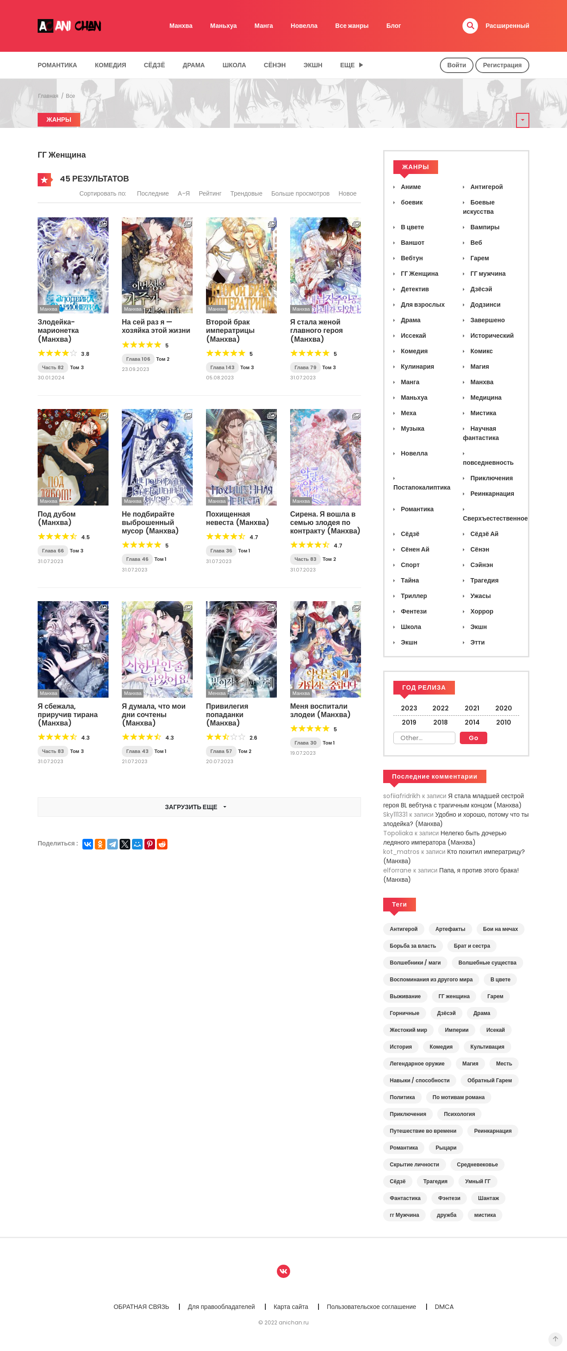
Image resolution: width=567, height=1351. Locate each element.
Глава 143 (222, 367)
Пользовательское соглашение (371, 1306)
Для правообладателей (221, 1306)
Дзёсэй (480, 289)
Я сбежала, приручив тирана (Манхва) (68, 714)
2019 (409, 722)
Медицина (485, 397)
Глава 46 (137, 559)
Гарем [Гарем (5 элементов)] (495, 996)
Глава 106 (138, 359)
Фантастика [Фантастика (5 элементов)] (405, 1198)
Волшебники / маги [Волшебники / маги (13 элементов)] (415, 962)
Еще (347, 65)
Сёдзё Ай (483, 533)
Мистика (482, 413)
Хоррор (481, 611)
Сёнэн (275, 65)
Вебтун (411, 258)
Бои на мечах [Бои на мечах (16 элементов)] (500, 929)
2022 (440, 708)
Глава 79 (305, 367)
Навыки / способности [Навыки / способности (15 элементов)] (420, 1080)
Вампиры (484, 227)
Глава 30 (306, 742)
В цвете (412, 227)
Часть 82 (53, 367)
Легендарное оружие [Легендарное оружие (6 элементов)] (417, 1063)
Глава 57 (221, 751)
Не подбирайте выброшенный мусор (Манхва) (150, 522)
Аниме (410, 186)
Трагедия (484, 580)
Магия (479, 366)
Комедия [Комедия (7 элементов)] (441, 1046)
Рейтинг (210, 193)
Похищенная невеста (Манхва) (237, 518)
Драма (194, 65)
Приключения (491, 478)
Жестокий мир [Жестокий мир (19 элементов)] (408, 1030)
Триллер (413, 595)
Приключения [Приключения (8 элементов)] (408, 1114)
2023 (409, 708)
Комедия (110, 65)
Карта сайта (291, 1306)
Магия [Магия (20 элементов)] (470, 1063)
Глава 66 (53, 550)
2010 (503, 722)
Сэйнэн (481, 564)
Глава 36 (221, 550)
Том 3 (77, 367)
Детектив (414, 289)
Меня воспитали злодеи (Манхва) (320, 710)
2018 (440, 722)
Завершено (487, 320)
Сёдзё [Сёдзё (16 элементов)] (398, 1181)
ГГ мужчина (487, 273)
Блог (393, 25)
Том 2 (163, 359)
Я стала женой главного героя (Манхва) (316, 330)
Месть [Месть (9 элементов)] (504, 1063)
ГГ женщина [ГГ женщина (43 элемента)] (454, 996)
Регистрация (502, 65)
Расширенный (507, 25)
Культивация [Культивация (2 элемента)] (487, 1046)
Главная (48, 96)
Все (70, 96)
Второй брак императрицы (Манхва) (230, 330)
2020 (503, 708)
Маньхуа (223, 25)
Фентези (413, 611)
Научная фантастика (481, 433)
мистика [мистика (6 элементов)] (485, 1215)
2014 (472, 722)
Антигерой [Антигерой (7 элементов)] (404, 929)
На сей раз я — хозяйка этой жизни (156, 326)
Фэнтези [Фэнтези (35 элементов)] (449, 1198)
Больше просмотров (300, 193)
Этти (477, 642)
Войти (456, 65)
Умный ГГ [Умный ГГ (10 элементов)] (477, 1181)
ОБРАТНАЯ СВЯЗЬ (141, 1306)
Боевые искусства (479, 207)
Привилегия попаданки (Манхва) (227, 714)
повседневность (488, 462)
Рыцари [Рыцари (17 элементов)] (445, 1147)
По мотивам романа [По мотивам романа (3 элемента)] (459, 1097)
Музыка (412, 428)
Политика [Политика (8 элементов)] (402, 1097)
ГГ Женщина (419, 273)
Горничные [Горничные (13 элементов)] (404, 1013)
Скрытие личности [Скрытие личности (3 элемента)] (414, 1164)
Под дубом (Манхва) (57, 518)
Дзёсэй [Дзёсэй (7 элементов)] (446, 1013)
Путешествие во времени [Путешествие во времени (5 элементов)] (423, 1131)
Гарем (479, 258)
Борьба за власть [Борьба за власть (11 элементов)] (413, 946)
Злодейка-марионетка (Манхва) (58, 330)
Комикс (481, 351)
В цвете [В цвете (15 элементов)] (500, 979)
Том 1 (161, 559)
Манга (264, 25)
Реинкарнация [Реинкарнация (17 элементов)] (493, 1131)
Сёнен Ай (414, 549)
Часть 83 (305, 559)
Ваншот (412, 242)
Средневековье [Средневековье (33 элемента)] (477, 1164)
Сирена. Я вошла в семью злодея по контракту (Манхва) (325, 522)
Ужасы (480, 595)
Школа (234, 65)
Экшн (312, 65)
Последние (153, 193)
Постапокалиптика (421, 487)
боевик (411, 202)
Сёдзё (154, 65)
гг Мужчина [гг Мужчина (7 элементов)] (404, 1215)
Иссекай (413, 335)
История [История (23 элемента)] (401, 1046)
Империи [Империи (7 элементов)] (457, 1030)
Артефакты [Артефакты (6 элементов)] (450, 929)
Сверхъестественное (495, 518)
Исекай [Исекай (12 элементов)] (495, 1030)
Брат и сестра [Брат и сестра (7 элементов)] (472, 946)
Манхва (181, 25)
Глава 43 (137, 751)
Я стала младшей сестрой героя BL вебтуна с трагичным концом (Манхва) (453, 800)
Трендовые (246, 193)
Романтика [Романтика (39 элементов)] (404, 1147)
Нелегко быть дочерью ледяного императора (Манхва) (444, 838)
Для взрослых (422, 304)
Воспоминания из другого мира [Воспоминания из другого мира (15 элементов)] (431, 979)
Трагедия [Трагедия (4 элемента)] (435, 1181)
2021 (472, 708)
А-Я (184, 193)
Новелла (304, 25)
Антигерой (486, 186)
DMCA (444, 1306)
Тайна (409, 580)
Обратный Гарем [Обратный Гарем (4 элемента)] (489, 1080)
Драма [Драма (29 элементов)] (482, 1013)
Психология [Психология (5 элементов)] (459, 1114)
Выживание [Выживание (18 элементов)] (405, 996)
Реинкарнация (491, 493)
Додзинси (485, 304)
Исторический (491, 335)
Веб (475, 242)
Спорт (409, 564)
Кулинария (417, 366)
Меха (408, 413)
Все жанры (352, 25)
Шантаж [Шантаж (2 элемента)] (488, 1198)
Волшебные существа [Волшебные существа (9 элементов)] (487, 962)
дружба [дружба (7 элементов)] (446, 1215)
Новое (347, 193)
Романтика (57, 65)
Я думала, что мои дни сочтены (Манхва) (154, 714)
